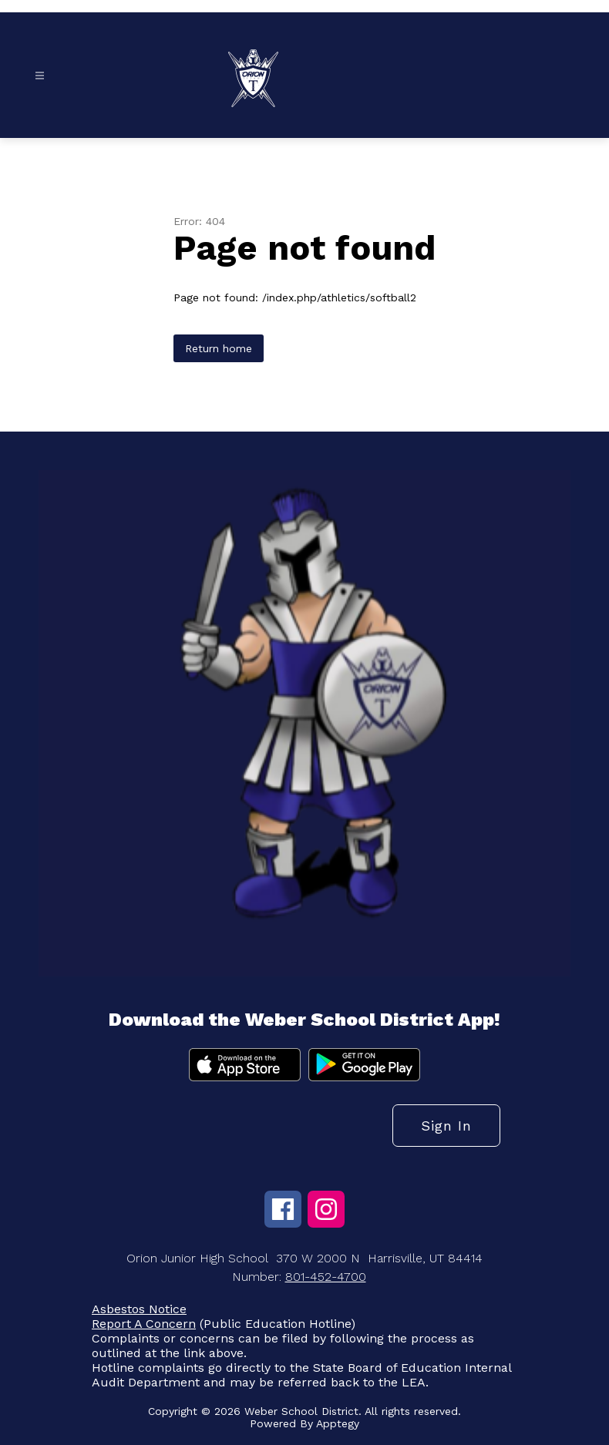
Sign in (446, 1125)
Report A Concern (144, 1323)
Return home (218, 348)
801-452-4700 (325, 1276)
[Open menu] (40, 76)
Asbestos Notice (139, 1309)
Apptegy (337, 1423)
